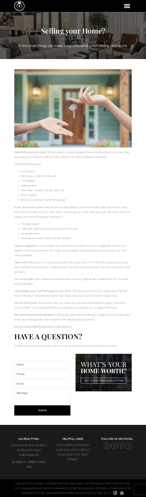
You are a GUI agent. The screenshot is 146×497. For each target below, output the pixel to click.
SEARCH (69, 445)
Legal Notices (76, 483)
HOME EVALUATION (67, 450)
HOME (59, 445)
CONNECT (73, 459)
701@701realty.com (29, 454)
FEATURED (82, 445)
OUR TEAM (81, 454)
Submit (42, 410)
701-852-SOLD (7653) (28, 450)
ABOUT (84, 450)
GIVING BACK (65, 454)
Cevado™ (41, 483)
